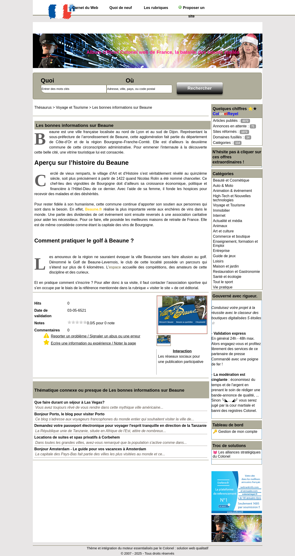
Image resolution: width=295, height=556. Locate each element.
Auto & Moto (223, 186)
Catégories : (227, 143)
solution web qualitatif (192, 548)
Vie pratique (223, 287)
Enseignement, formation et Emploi (235, 244)
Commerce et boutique (231, 236)
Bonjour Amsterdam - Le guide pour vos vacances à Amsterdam (90, 449)
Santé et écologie (227, 277)
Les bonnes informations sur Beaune (122, 107)
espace (115, 267)
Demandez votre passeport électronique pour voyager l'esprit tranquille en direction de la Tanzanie (120, 426)
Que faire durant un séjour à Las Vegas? (69, 402)
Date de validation (43, 313)
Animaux (220, 226)
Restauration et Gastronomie (236, 272)
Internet (219, 215)
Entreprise (221, 251)
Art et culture (223, 231)
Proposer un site (191, 8)
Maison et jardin (226, 266)
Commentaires (47, 330)
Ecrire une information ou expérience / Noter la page (93, 343)
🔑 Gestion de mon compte (235, 431)
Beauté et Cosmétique (231, 180)
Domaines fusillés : (232, 137)
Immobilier (221, 210)
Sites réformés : (231, 132)
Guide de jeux (224, 256)
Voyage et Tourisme (229, 205)
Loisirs (218, 261)
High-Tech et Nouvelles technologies (232, 198)
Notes (39, 323)
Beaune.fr (93, 209)
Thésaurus (43, 107)
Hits (37, 303)
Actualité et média (227, 221)
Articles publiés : (231, 121)
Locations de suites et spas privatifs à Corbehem (77, 437)
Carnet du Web (85, 8)
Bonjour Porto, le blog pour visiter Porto (69, 414)
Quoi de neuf (121, 8)
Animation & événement (232, 191)
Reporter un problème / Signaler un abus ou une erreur (95, 336)
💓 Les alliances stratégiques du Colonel (237, 454)
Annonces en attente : (234, 126)
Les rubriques (156, 8)
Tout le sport (223, 282)
